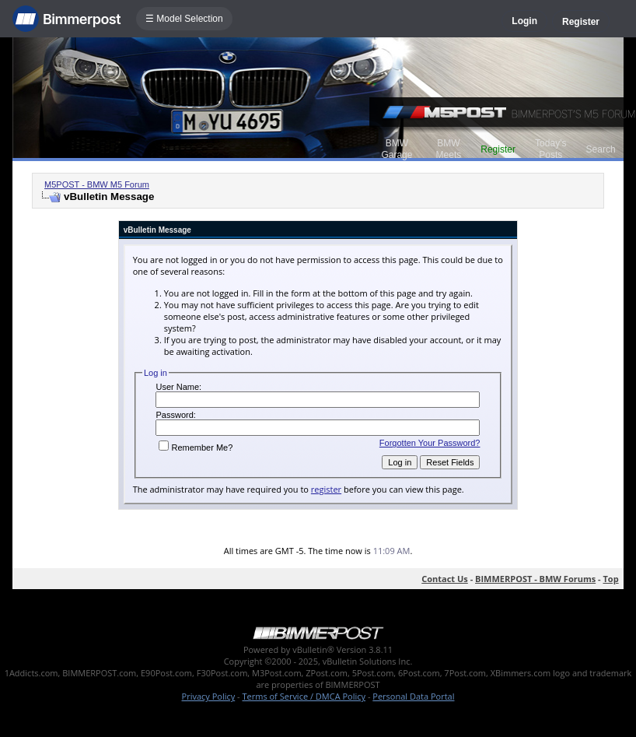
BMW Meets (449, 149)
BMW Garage (396, 149)
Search (601, 149)
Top (610, 578)
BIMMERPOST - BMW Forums (535, 578)
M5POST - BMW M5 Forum (96, 184)
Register (580, 21)
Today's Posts (550, 149)
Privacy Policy (209, 696)
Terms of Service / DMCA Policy (303, 696)
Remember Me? (195, 447)
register (326, 489)
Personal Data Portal (413, 696)
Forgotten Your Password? (429, 442)
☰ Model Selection (184, 18)
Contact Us (444, 578)
